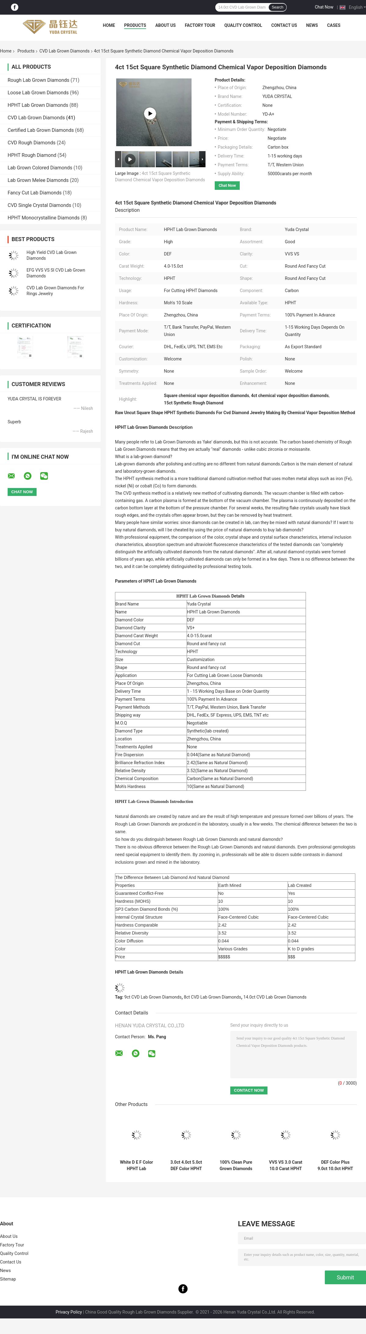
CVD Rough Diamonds (32, 143)
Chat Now (324, 7)
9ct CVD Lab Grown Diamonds (153, 997)
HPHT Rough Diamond (32, 155)
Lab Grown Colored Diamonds (40, 168)
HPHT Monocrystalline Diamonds (44, 218)
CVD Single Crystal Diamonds (39, 205)
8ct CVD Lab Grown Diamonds (212, 997)
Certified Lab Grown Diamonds (41, 130)
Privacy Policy (69, 1312)
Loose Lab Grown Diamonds (38, 93)
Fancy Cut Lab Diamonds (35, 193)
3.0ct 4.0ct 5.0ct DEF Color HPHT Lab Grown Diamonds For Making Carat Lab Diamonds (186, 1165)
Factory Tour (200, 25)
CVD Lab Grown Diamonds (64, 51)
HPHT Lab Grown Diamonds (38, 105)
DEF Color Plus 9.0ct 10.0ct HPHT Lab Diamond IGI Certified (335, 1165)
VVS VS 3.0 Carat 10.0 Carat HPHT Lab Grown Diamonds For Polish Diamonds (285, 1165)
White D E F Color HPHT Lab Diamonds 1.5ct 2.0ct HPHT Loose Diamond (136, 1165)
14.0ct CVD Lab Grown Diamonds (275, 997)
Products (135, 25)
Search (277, 7)
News (312, 25)
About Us (165, 25)
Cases (333, 25)
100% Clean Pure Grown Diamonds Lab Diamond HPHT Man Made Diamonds (236, 1165)
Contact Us (284, 25)
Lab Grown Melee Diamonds (38, 180)
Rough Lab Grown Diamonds (38, 80)
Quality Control (243, 25)
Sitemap (8, 1279)
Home (109, 25)
